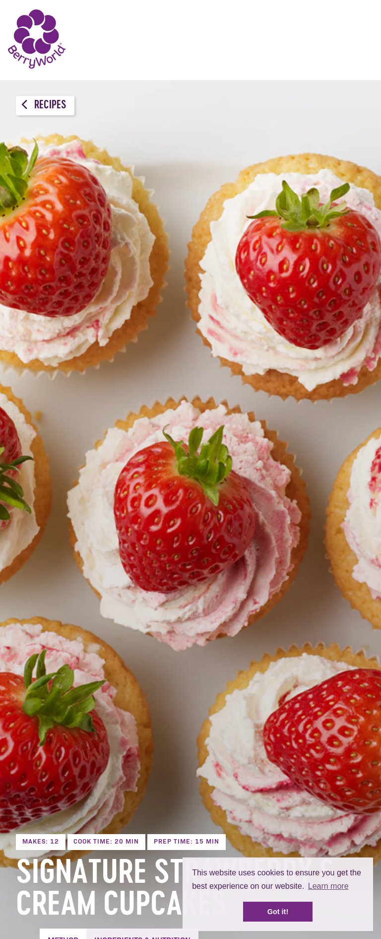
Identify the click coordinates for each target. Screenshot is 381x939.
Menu (358, 39)
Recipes (44, 105)
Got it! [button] (277, 912)
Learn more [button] (328, 886)
